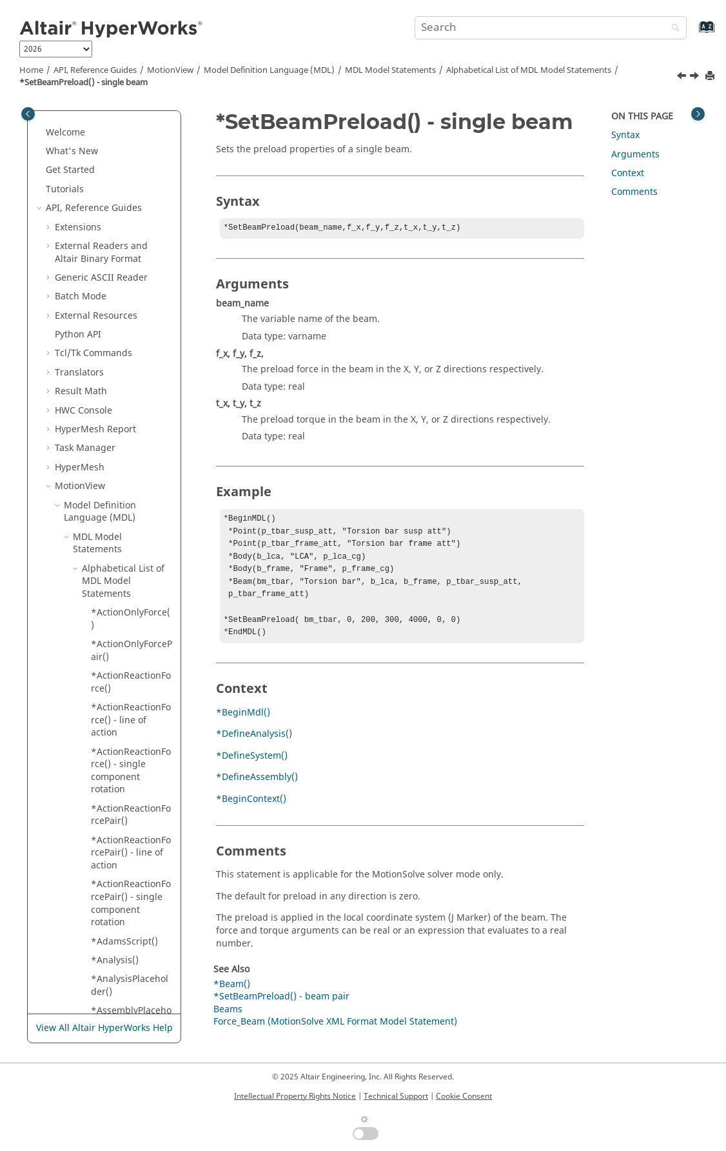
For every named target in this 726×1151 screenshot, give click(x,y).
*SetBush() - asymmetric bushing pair (119, 763)
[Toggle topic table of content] (698, 114)
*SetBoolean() (121, 731)
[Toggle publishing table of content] (28, 114)
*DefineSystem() (252, 770)
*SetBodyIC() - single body (122, 491)
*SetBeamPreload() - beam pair (131, 245)
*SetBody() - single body (132, 352)
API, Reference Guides (95, 70)
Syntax (625, 135)
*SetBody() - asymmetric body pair (128, 314)
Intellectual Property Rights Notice (295, 1096)
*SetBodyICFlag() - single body (131, 554)
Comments (634, 192)
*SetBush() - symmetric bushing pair (119, 953)
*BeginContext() (251, 813)
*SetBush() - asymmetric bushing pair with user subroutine (129, 813)
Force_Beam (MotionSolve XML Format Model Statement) (335, 1036)
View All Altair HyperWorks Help (104, 1028)
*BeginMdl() (243, 727)
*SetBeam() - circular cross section (120, 118)
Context (627, 173)
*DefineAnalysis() (254, 748)
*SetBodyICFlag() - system (131, 586)
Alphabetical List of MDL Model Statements (528, 70)
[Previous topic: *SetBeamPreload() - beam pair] (683, 77)
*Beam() (231, 998)
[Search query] (551, 27)
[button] (86, 150)
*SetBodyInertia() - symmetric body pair (132, 700)
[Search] (672, 28)
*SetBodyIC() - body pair (122, 459)
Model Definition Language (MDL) (269, 70)
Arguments (635, 154)
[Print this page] (711, 76)
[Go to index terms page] (692, 33)
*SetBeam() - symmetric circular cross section (131, 207)
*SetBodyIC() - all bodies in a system (131, 428)
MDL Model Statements (390, 70)
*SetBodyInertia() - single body (132, 662)
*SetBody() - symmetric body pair (125, 390)
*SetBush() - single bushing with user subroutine (123, 902)
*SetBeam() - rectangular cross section (129, 162)
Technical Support (396, 1096)
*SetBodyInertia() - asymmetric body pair (132, 624)
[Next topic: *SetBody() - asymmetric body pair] (696, 77)
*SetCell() (112, 984)
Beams (227, 1023)
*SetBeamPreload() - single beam (83, 82)
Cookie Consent (464, 1096)
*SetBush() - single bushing (123, 858)
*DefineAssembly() (257, 791)
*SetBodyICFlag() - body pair (131, 523)
